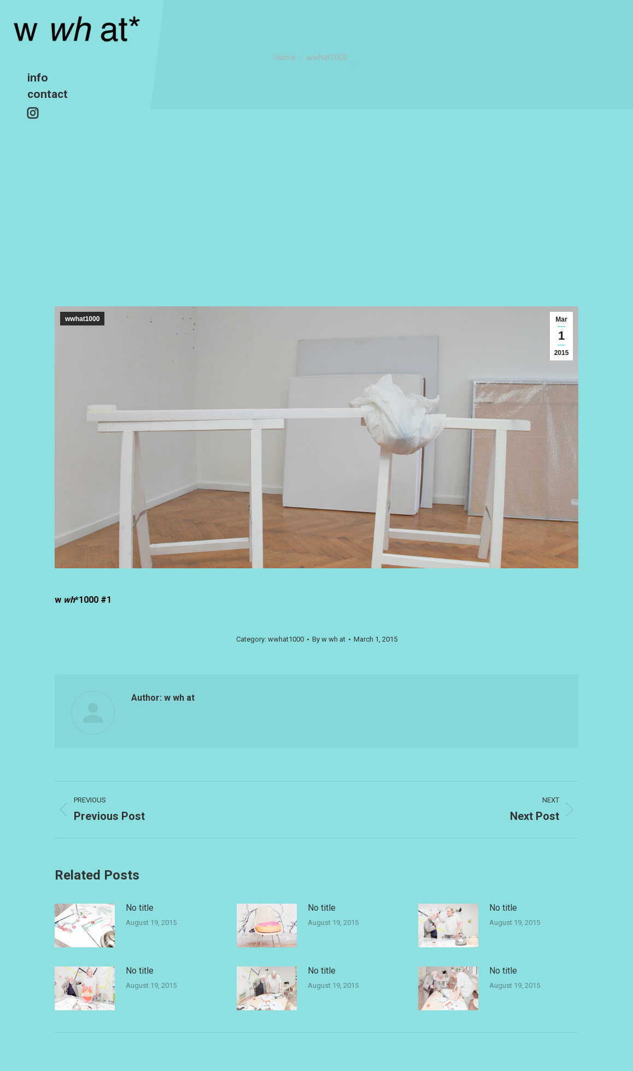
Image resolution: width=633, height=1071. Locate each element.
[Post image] (85, 925)
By (328, 639)
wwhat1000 (82, 319)
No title (140, 908)
